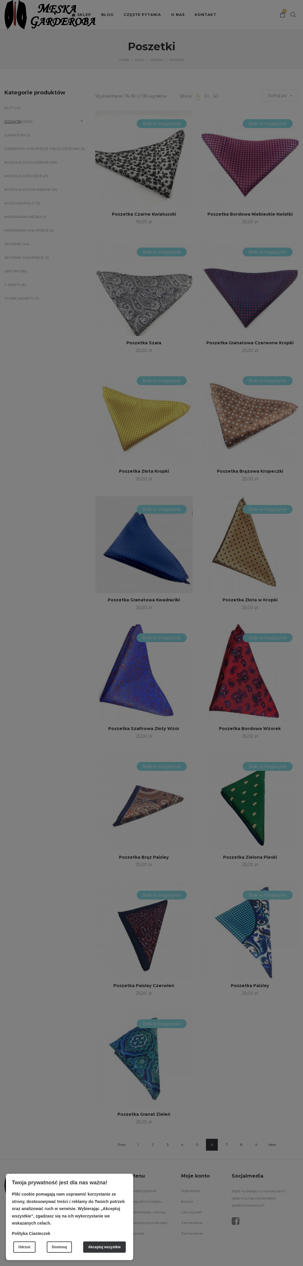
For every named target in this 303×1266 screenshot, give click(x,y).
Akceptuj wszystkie (104, 1247)
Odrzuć (24, 1247)
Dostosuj (59, 1247)
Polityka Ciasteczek (31, 1233)
